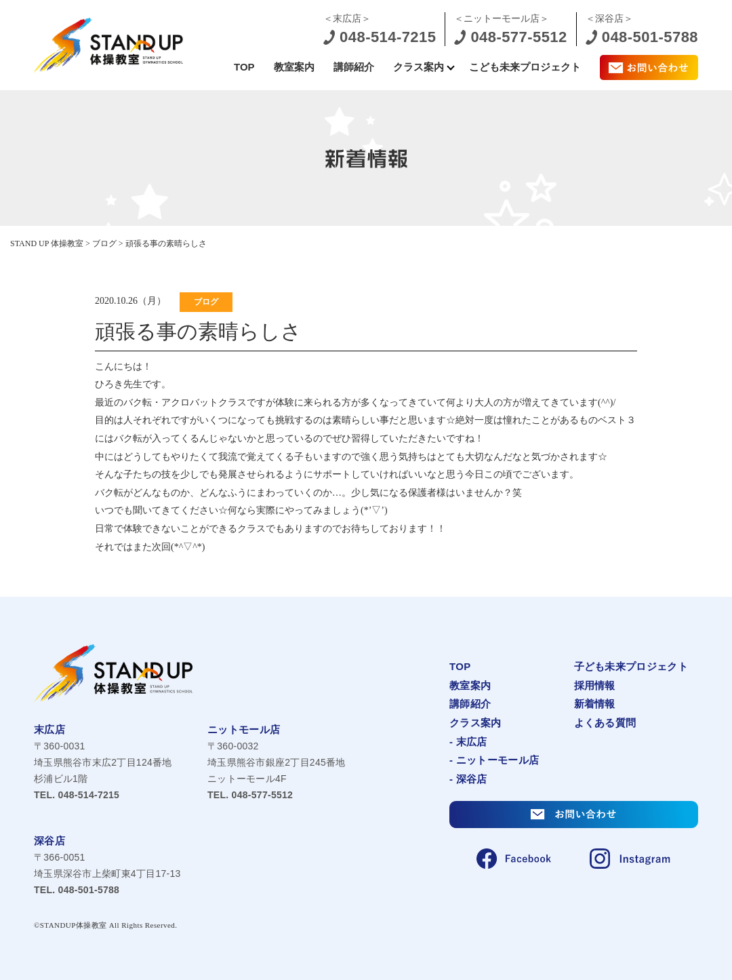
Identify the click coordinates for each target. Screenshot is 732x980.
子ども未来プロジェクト (631, 666)
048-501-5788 (76, 889)
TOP (244, 67)
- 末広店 (468, 741)
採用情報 (594, 685)
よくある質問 (605, 722)
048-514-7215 (76, 794)
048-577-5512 (250, 794)
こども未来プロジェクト (525, 67)
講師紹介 (353, 67)
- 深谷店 (468, 779)
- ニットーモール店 (494, 760)
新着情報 (594, 703)
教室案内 (294, 67)
